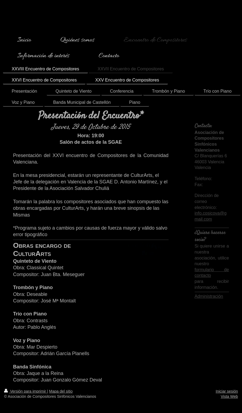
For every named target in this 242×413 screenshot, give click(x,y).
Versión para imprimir (25, 391)
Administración (209, 296)
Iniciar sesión (227, 391)
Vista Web (229, 396)
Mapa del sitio (61, 391)
